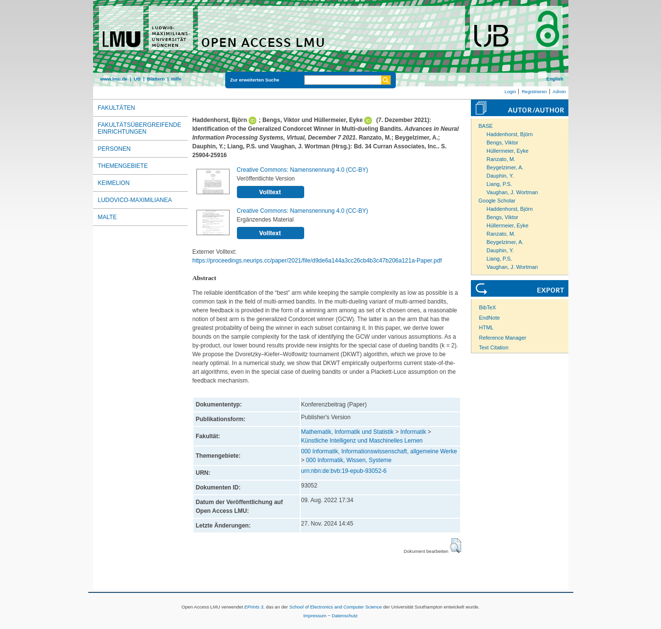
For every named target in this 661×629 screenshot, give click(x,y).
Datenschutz (345, 615)
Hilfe (176, 78)
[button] (455, 545)
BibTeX (487, 307)
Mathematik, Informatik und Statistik (347, 431)
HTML (486, 327)
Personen (114, 148)
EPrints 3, (254, 606)
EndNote (489, 318)
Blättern (156, 78)
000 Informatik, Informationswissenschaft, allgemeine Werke (379, 451)
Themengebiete (123, 165)
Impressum (314, 615)
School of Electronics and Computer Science (335, 606)
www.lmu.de (114, 78)
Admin (559, 91)
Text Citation (494, 347)
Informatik (413, 431)
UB (137, 78)
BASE (486, 126)
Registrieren (534, 91)
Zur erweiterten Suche (254, 79)
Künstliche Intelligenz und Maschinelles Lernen (362, 440)
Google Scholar (497, 200)
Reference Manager (502, 338)
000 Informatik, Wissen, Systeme (348, 460)
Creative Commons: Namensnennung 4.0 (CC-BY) (302, 169)
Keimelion (114, 183)
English (555, 78)
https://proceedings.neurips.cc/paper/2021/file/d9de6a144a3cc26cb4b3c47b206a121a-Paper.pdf (317, 260)
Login (510, 91)
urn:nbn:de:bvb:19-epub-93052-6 (344, 470)
